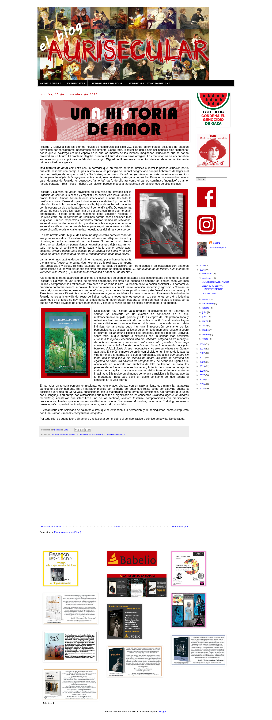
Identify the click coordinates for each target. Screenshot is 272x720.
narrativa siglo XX (97, 434)
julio (204, 312)
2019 (202, 366)
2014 (202, 388)
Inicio (117, 526)
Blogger (162, 711)
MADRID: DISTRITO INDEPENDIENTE (212, 287)
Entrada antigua (180, 526)
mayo (205, 321)
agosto (206, 307)
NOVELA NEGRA (50, 83)
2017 (202, 375)
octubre (206, 299)
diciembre (207, 273)
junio (205, 316)
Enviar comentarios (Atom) (67, 532)
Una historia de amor (115, 434)
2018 (202, 370)
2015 (202, 384)
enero (205, 338)
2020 (202, 362)
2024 (202, 344)
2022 (202, 353)
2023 (202, 348)
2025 (202, 269)
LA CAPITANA (209, 293)
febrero (206, 334)
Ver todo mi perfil (217, 247)
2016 (202, 379)
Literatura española (59, 434)
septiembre (208, 303)
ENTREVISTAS (76, 83)
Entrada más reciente (51, 526)
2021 (202, 357)
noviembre (208, 278)
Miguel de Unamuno (78, 434)
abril (204, 325)
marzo (205, 330)
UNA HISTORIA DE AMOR (215, 282)
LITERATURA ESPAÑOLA (106, 83)
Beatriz (216, 243)
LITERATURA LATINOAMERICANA (149, 83)
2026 (202, 265)
